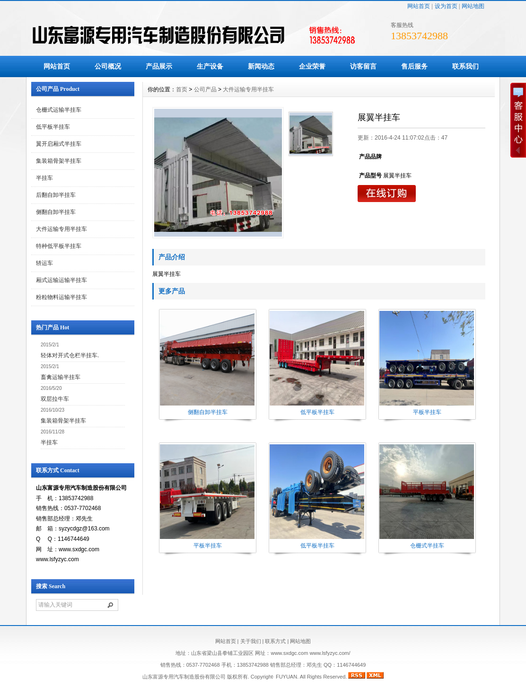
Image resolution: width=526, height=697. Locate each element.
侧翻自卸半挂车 (56, 212)
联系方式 (275, 641)
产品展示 (159, 66)
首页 (181, 89)
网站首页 (418, 6)
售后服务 (414, 66)
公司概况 (108, 66)
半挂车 (44, 178)
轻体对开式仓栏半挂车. (70, 355)
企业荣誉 (312, 66)
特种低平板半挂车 (58, 246)
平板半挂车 (427, 412)
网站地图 (473, 6)
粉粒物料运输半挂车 (61, 297)
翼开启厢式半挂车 (58, 144)
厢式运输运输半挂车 (61, 280)
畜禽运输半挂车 (60, 377)
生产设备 (210, 66)
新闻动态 (261, 66)
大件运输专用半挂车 (61, 229)
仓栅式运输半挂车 (58, 109)
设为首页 (446, 6)
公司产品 (205, 89)
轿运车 (44, 263)
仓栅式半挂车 (427, 545)
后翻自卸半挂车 (56, 195)
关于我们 (250, 641)
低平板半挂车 (53, 127)
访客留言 (363, 66)
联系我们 (465, 66)
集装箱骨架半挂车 (58, 161)
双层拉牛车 (55, 399)
